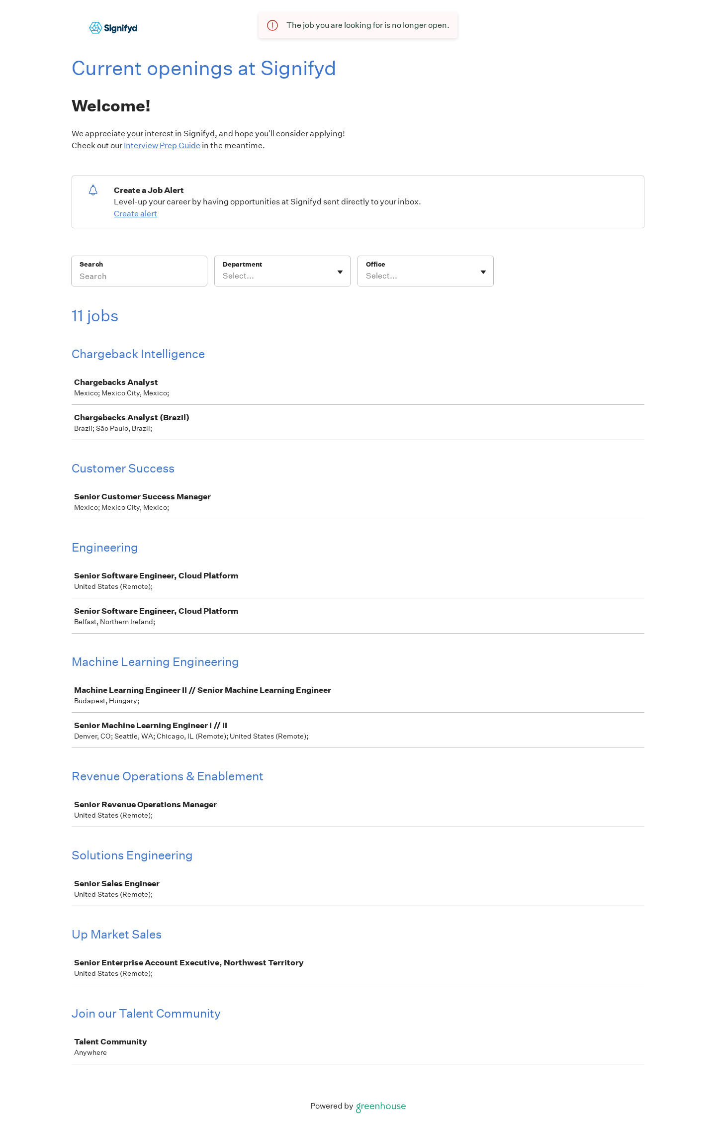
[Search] (139, 277)
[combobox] (223, 276)
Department (242, 264)
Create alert (135, 213)
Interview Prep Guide (162, 145)
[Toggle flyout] (340, 272)
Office (375, 264)
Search (91, 264)
